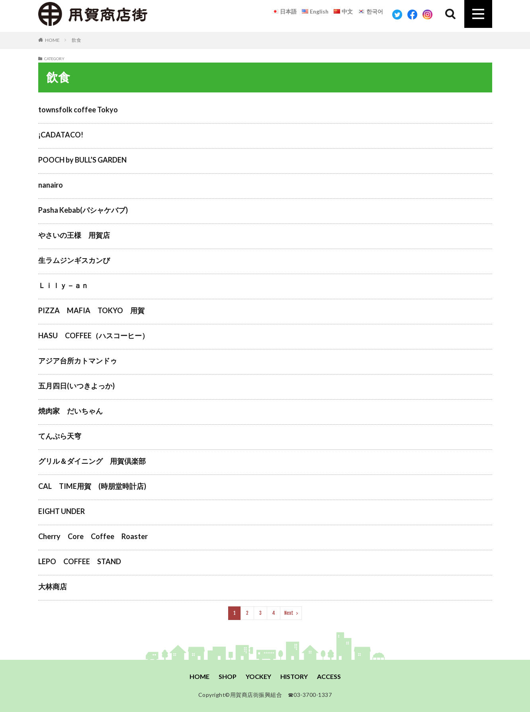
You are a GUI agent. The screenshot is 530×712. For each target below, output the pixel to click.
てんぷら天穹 (167, 436)
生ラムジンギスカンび (74, 260)
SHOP (228, 676)
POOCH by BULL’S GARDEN (82, 159)
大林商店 (52, 586)
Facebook (412, 15)
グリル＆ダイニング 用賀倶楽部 (92, 461)
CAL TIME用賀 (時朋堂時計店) (92, 486)
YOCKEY (258, 676)
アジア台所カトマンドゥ (77, 360)
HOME (52, 39)
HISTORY (294, 676)
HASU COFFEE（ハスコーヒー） (93, 335)
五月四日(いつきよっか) (76, 385)
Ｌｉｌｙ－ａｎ (63, 285)
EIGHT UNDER (61, 511)
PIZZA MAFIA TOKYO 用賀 (91, 310)
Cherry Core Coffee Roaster (93, 536)
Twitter (397, 15)
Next (288, 613)
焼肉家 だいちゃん (70, 410)
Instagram (427, 15)
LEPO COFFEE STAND (79, 561)
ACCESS (329, 676)
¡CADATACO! (60, 134)
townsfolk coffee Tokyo (78, 109)
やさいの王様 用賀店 (74, 235)
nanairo (50, 184)
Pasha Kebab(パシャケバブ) (83, 210)
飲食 (76, 40)
